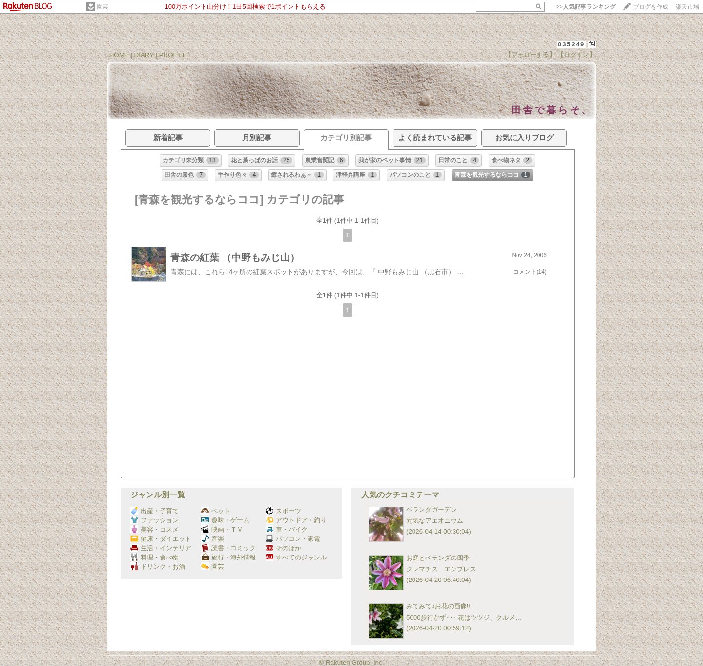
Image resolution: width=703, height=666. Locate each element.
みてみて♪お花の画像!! (438, 606)
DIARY (144, 55)
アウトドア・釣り (296, 520)
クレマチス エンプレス (441, 569)
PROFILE (173, 55)
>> (586, 6)
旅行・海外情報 (228, 557)
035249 (571, 44)
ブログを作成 (650, 6)
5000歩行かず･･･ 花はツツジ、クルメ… (464, 617)
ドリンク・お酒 (157, 566)
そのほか (283, 548)
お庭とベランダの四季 (438, 557)
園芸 (102, 6)
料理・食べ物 (154, 557)
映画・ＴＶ (222, 529)
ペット (215, 511)
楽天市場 (687, 6)
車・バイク (287, 529)
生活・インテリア (160, 548)
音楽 (212, 538)
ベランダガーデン (431, 509)
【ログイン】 (577, 54)
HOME (119, 55)
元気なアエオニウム (434, 520)
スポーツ (283, 511)
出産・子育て (154, 511)
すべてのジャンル (296, 557)
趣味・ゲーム (225, 520)
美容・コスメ (154, 529)
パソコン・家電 (293, 538)
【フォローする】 (530, 54)
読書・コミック (228, 548)
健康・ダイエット (160, 538)
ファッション (154, 520)
